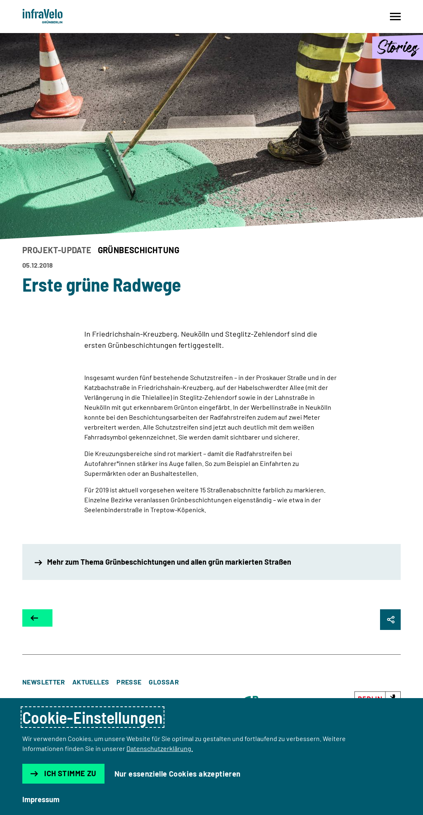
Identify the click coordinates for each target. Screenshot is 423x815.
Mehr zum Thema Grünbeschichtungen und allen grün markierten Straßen (163, 562)
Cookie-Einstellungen (92, 717)
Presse (128, 682)
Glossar (164, 682)
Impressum (40, 799)
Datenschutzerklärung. (159, 748)
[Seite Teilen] (390, 619)
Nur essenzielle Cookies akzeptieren (177, 773)
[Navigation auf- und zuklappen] (395, 16)
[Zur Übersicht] (37, 618)
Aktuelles (90, 682)
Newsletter (43, 682)
